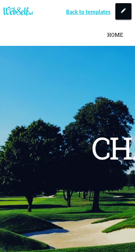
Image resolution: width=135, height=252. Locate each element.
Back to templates (88, 12)
